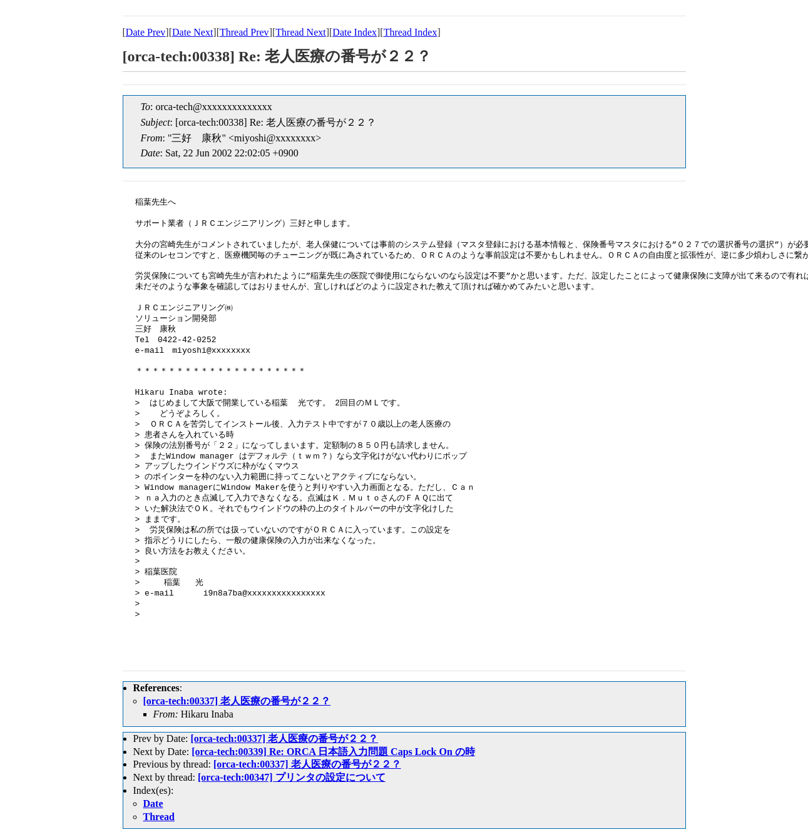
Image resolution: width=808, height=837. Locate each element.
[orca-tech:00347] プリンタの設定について (292, 777)
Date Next (192, 32)
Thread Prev (244, 32)
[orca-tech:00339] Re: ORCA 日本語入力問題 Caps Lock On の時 (333, 751)
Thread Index (410, 32)
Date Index (354, 32)
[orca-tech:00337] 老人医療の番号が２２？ (237, 701)
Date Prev (146, 32)
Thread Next (300, 32)
